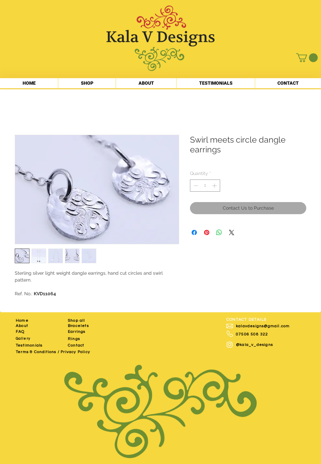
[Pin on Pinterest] (207, 232)
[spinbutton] (205, 185)
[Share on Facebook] (194, 232)
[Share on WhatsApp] (219, 232)
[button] (307, 57)
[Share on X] (232, 232)
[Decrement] (195, 185)
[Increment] (215, 185)
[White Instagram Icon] (230, 345)
